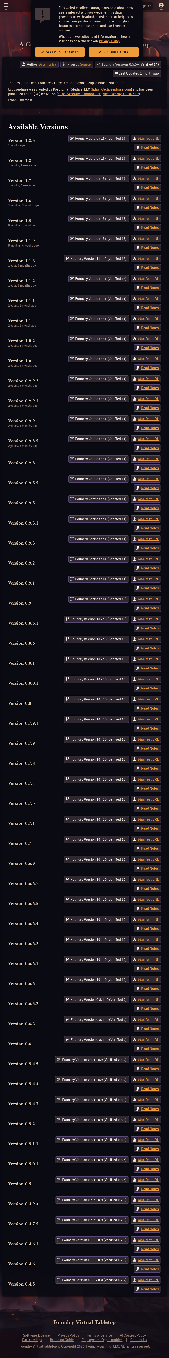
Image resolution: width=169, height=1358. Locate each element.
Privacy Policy (109, 41)
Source (85, 64)
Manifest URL (148, 138)
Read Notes (150, 147)
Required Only (114, 52)
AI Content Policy (133, 1335)
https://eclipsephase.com (111, 89)
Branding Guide (62, 1340)
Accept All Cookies (60, 52)
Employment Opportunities (102, 1340)
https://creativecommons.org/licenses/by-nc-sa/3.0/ (98, 94)
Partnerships (32, 1340)
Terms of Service (99, 1335)
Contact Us (138, 1340)
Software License (36, 1335)
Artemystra (47, 64)
